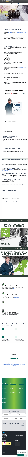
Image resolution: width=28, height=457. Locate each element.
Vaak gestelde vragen (8, 0)
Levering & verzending (21, 389)
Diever (2, 363)
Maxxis (11, 427)
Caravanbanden (4, 389)
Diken (11, 364)
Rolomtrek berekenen (12, 392)
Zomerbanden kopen (4, 385)
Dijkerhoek (12, 363)
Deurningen (22, 361)
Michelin (25, 67)
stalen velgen (24, 79)
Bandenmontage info (21, 388)
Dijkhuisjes (20, 363)
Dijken (10, 363)
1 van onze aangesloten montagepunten (21, 32)
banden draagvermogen (19, 176)
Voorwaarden (4, 452)
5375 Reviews (11, 1)
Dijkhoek (17, 363)
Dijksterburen (4, 364)
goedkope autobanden (7, 149)
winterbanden (20, 79)
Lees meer (3, 334)
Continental (22, 67)
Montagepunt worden (4, 398)
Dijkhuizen (22, 363)
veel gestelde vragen (12, 356)
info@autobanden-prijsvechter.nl (20, 435)
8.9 (17, 443)
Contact (4, 0)
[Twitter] (2, 448)
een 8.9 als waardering (16, 143)
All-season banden (4, 388)
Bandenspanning (12, 389)
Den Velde (3, 361)
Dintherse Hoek (23, 364)
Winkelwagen (8, 2)
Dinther (20, 364)
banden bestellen (10, 32)
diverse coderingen (11, 169)
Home (2, 0)
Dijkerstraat (15, 363)
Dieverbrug (4, 363)
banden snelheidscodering (5, 170)
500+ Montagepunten (4, 392)
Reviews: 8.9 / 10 (20, 392)
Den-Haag (18, 361)
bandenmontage (4, 150)
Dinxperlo (13, 365)
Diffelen (7, 363)
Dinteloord (16, 364)
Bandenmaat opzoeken (13, 385)
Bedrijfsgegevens (4, 402)
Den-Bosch (9, 361)
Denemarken (15, 361)
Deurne (20, 361)
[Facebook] (3, 448)
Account (3, 2)
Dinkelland (13, 364)
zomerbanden (17, 79)
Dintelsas (18, 364)
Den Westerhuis (6, 361)
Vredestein (19, 67)
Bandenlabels (11, 388)
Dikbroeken (9, 364)
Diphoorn (15, 365)
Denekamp (12, 361)
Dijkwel (7, 364)
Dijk (8, 363)
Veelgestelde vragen (21, 385)
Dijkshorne (25, 363)
